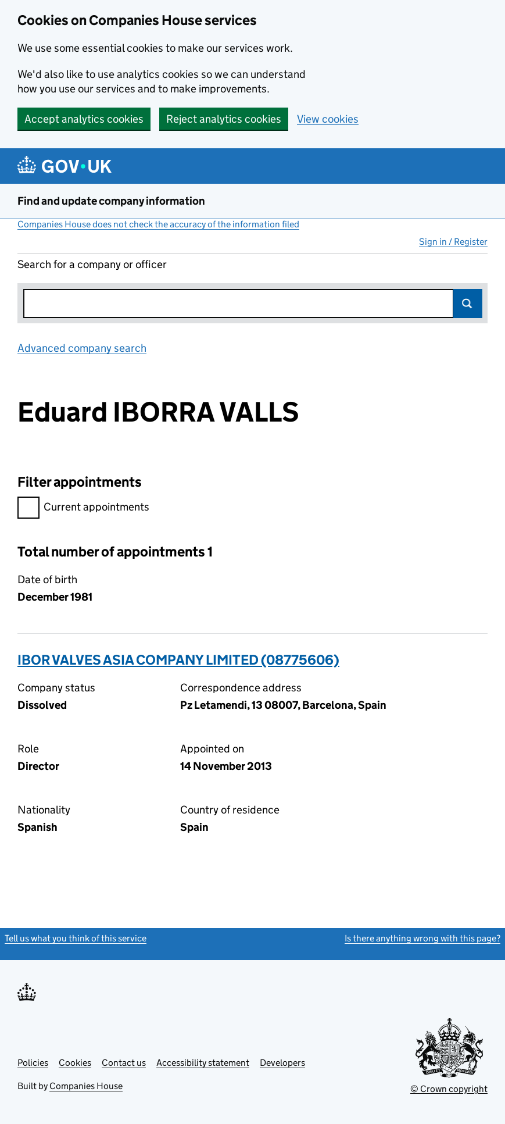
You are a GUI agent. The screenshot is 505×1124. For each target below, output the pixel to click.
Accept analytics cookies (84, 119)
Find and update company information (111, 201)
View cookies (328, 118)
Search (467, 303)
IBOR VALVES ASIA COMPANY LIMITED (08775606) (178, 659)
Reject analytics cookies (223, 119)
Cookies (75, 1062)
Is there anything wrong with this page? (422, 938)
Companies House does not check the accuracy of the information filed (158, 224)
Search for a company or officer (92, 264)
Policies (32, 1062)
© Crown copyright (449, 1088)
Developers (282, 1062)
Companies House (86, 1085)
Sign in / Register (453, 241)
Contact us (124, 1062)
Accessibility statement (202, 1062)
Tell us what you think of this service (75, 938)
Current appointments (83, 508)
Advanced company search (81, 348)
